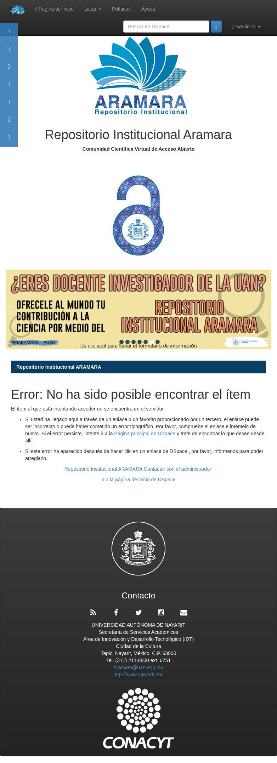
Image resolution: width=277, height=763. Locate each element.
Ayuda (148, 9)
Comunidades (9, 70)
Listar (92, 9)
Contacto (9, 140)
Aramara (9, 52)
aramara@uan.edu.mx (138, 667)
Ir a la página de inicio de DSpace (138, 479)
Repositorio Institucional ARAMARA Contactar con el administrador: (138, 469)
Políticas (121, 9)
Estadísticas (9, 123)
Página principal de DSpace (145, 433)
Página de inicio (54, 9)
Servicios (246, 27)
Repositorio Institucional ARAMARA (58, 367)
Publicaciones (9, 87)
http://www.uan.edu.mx (138, 674)
